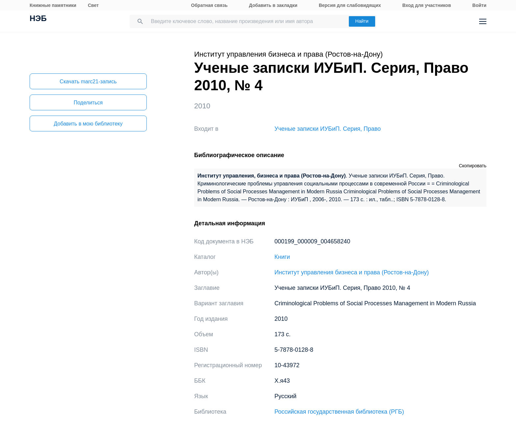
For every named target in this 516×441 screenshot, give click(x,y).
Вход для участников (426, 5)
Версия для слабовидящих (350, 5)
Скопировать (472, 165)
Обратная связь (209, 5)
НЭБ (38, 19)
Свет (93, 5)
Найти (362, 21)
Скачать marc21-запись (88, 81)
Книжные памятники (53, 5)
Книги (282, 257)
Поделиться (88, 102)
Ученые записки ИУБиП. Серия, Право (327, 128)
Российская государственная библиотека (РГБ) (339, 411)
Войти (479, 5)
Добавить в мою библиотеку (88, 123)
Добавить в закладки (273, 5)
